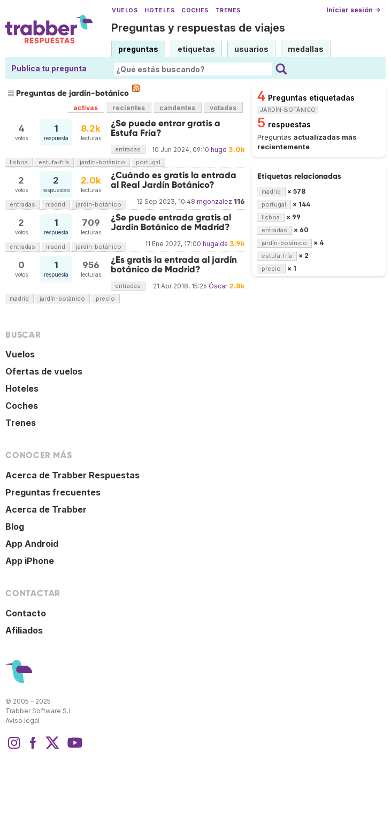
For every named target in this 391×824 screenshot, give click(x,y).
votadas (223, 108)
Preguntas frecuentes (53, 492)
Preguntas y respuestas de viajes (198, 27)
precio (105, 298)
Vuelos (124, 10)
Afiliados (24, 630)
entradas (128, 149)
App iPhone (29, 560)
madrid (55, 204)
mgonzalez (214, 201)
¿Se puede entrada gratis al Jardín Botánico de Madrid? (171, 222)
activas (85, 108)
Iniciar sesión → (353, 10)
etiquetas (196, 49)
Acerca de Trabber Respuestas (72, 475)
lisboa (19, 162)
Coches (194, 10)
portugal (148, 162)
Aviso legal (22, 720)
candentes (177, 108)
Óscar (218, 286)
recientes (128, 108)
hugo (219, 150)
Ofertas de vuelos (43, 371)
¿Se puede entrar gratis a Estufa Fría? (165, 128)
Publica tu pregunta (49, 68)
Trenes (228, 10)
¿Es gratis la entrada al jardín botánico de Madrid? (174, 264)
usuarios (251, 49)
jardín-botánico (102, 162)
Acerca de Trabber (46, 509)
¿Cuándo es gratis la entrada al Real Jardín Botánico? (173, 180)
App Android (31, 543)
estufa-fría (54, 162)
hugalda (215, 244)
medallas (306, 49)
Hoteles (159, 10)
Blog (14, 526)
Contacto (25, 613)
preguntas (138, 49)
